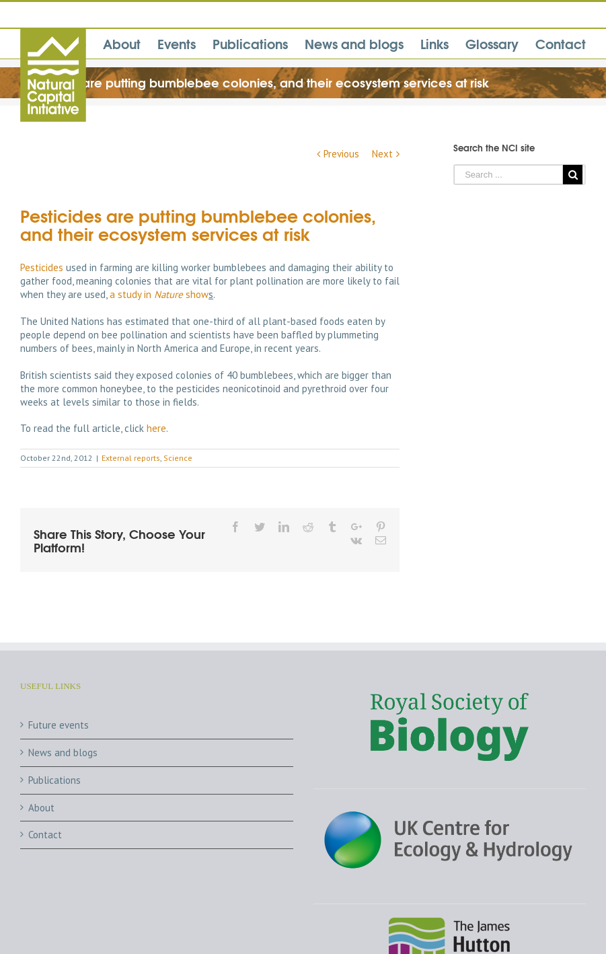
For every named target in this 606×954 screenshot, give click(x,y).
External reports (131, 458)
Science (177, 458)
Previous (341, 153)
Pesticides (41, 267)
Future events (58, 725)
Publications (54, 780)
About (41, 807)
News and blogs (63, 752)
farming (116, 267)
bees (82, 348)
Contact (45, 834)
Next (382, 153)
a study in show (159, 294)
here (156, 428)
